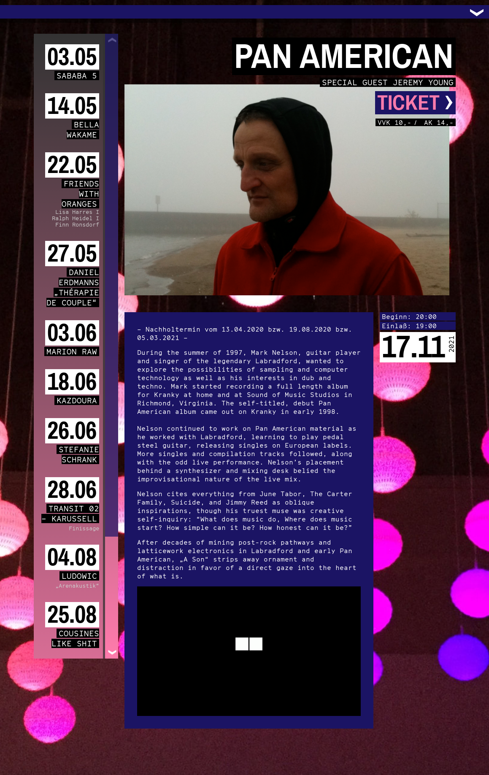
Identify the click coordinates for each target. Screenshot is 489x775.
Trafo (16, 12)
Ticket (415, 102)
